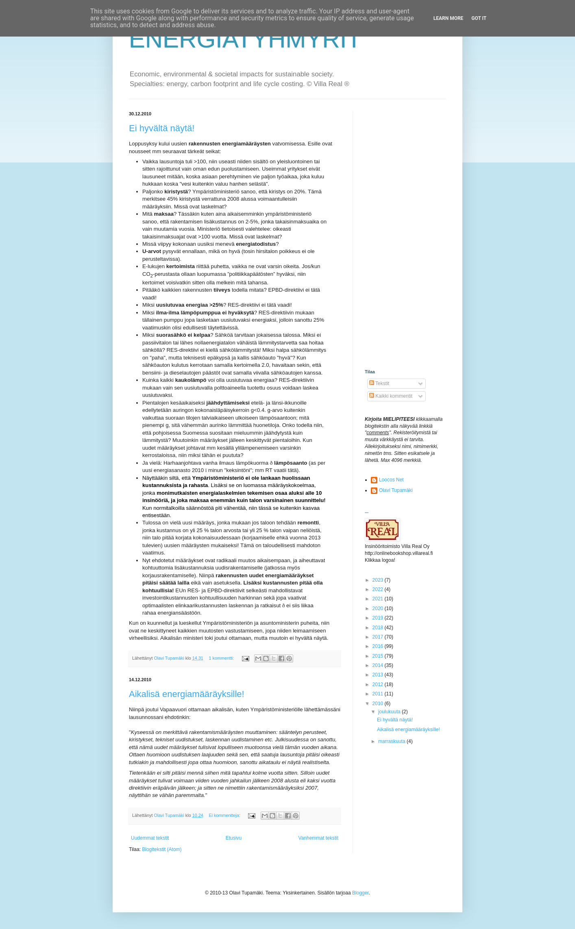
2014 (378, 665)
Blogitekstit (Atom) (161, 849)
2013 (378, 675)
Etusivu (234, 838)
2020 (378, 608)
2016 (378, 646)
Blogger (360, 893)
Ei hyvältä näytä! (161, 128)
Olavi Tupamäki (396, 490)
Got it (478, 18)
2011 (378, 694)
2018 (378, 627)
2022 (378, 589)
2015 (378, 656)
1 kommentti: (222, 658)
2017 (378, 637)
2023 (378, 580)
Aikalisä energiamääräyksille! (186, 694)
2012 (378, 684)
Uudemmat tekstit (150, 838)
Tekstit (379, 383)
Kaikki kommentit (390, 396)
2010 (378, 703)
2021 (378, 599)
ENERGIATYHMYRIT (245, 39)
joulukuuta (390, 712)
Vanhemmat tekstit (318, 838)
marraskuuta (392, 741)
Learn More (448, 18)
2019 (378, 618)
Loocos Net (391, 480)
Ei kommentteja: (225, 815)
